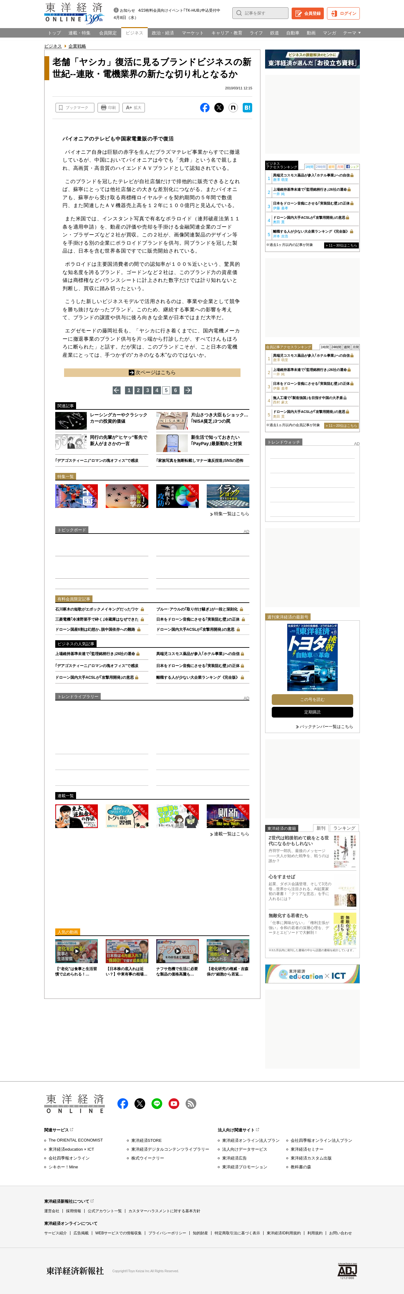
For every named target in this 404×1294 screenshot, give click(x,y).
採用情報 (73, 1211)
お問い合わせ (340, 1233)
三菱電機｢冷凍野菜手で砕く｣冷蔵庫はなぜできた (97, 619)
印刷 (112, 107)
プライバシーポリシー (167, 1233)
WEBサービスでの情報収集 (118, 1233)
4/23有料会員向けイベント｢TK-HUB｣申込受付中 (179, 10)
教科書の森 (301, 1167)
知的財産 (200, 1233)
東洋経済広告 (234, 1158)
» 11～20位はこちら (341, 425)
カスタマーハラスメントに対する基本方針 (164, 1211)
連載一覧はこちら (231, 833)
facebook (122, 1103)
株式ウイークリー (147, 1158)
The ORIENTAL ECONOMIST (76, 1140)
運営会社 (51, 1211)
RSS (191, 1103)
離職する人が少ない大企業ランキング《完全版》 (198, 677)
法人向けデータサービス (244, 1149)
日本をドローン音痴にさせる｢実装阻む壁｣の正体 (198, 619)
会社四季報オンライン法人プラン (321, 1140)
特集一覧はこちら (231, 513)
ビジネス (53, 46)
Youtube (174, 1103)
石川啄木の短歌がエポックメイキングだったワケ (97, 609)
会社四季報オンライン (69, 1158)
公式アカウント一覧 (105, 1211)
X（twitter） (139, 1103)
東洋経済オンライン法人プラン (251, 1140)
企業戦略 (77, 46)
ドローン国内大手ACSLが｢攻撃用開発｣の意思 (195, 629)
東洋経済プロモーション (244, 1167)
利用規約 (315, 1233)
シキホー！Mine (63, 1167)
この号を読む (312, 699)
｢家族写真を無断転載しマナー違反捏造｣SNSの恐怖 (200, 460)
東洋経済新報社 (75, 1271)
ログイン (348, 13)
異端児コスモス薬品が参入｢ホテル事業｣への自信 (198, 654)
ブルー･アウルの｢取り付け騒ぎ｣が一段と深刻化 (197, 609)
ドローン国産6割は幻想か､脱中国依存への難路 (95, 629)
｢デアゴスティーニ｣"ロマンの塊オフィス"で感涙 (96, 460)
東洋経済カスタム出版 (311, 1158)
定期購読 (312, 712)
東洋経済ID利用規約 (284, 1233)
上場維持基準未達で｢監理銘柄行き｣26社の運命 (95, 654)
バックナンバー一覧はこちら (326, 726)
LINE (157, 1103)
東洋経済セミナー (307, 1149)
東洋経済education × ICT (71, 1149)
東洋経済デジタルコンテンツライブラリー (170, 1149)
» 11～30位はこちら (341, 245)
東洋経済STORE (146, 1140)
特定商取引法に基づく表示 (237, 1233)
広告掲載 (81, 1233)
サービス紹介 (55, 1233)
